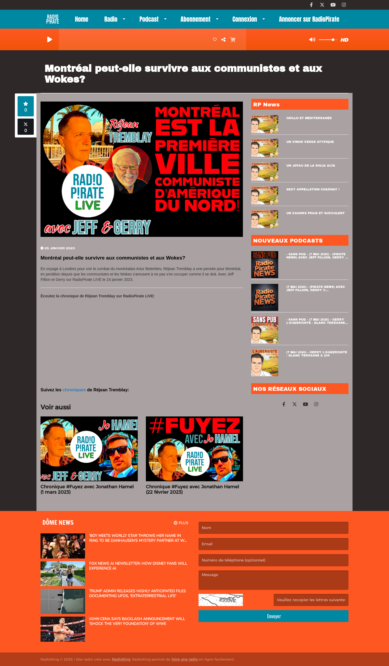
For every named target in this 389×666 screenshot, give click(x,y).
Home (81, 19)
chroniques (74, 390)
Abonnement (195, 19)
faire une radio (185, 659)
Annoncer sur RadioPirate (309, 19)
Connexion (244, 19)
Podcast (149, 19)
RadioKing (121, 659)
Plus (181, 522)
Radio (110, 19)
